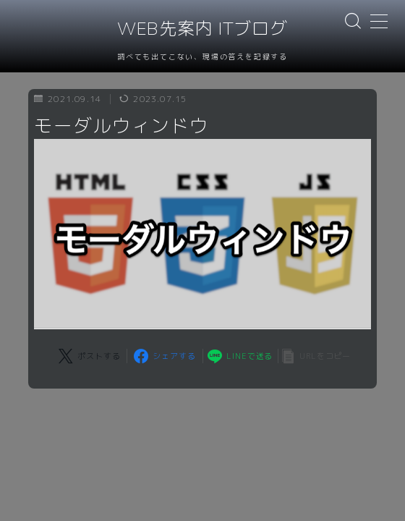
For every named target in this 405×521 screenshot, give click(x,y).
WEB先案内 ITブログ (202, 29)
